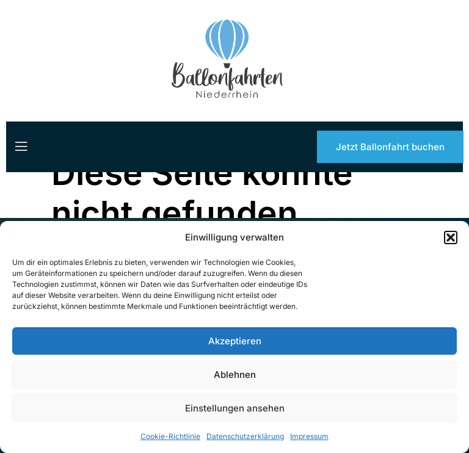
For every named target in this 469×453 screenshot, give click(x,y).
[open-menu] (20, 146)
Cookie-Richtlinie (170, 436)
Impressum (309, 436)
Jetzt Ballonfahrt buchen (390, 147)
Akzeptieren (234, 341)
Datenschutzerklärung (245, 436)
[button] (451, 237)
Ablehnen (235, 374)
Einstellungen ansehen (235, 408)
